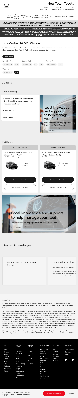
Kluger (18, 369)
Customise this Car (20, 179)
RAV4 (18, 359)
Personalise (57, 16)
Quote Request (43, 370)
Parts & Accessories (36, 16)
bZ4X (18, 361)
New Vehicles (10, 16)
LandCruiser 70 (32, 355)
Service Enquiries (56, 355)
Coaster (30, 363)
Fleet (50, 16)
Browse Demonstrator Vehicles (45, 358)
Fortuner (19, 366)
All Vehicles (8, 57)
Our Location (69, 349)
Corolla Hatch (6, 353)
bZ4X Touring (20, 364)
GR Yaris (6, 371)
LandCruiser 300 (20, 376)
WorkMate (8, 64)
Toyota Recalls (55, 359)
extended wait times (48, 34)
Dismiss (72, 393)
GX (35, 64)
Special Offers (23, 16)
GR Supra (7, 366)
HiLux (30, 351)
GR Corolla (7, 368)
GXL (16, 64)
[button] (9, 117)
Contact (71, 16)
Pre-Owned (44, 345)
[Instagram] (73, 360)
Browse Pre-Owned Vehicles (44, 351)
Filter (9, 83)
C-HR (18, 356)
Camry (6, 361)
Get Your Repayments (54, 393)
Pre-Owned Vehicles (17, 16)
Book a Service (55, 350)
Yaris (5, 349)
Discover (65, 16)
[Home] (5, 16)
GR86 (5, 363)
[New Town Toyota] (6, 6)
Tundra (30, 361)
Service (28, 16)
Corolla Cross (20, 354)
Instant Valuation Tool (43, 365)
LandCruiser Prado (20, 372)
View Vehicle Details (20, 187)
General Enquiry (67, 353)
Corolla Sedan (6, 357)
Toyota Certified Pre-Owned (44, 376)
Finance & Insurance (44, 16)
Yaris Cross (19, 351)
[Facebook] (66, 360)
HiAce (30, 358)
